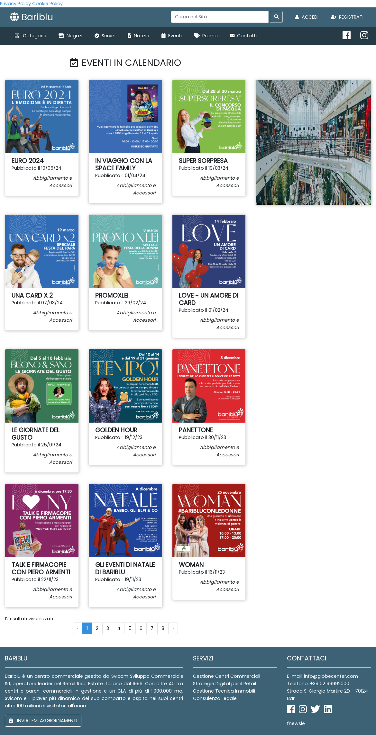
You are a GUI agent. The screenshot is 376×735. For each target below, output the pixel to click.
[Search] (220, 17)
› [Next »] (173, 628)
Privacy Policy (15, 3)
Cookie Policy (47, 3)
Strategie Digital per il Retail (224, 683)
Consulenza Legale (215, 698)
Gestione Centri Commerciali (226, 676)
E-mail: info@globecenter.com (322, 676)
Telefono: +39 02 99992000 (318, 683)
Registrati (347, 17)
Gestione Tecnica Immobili (224, 691)
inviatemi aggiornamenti (43, 720)
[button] (30, 36)
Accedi (306, 17)
